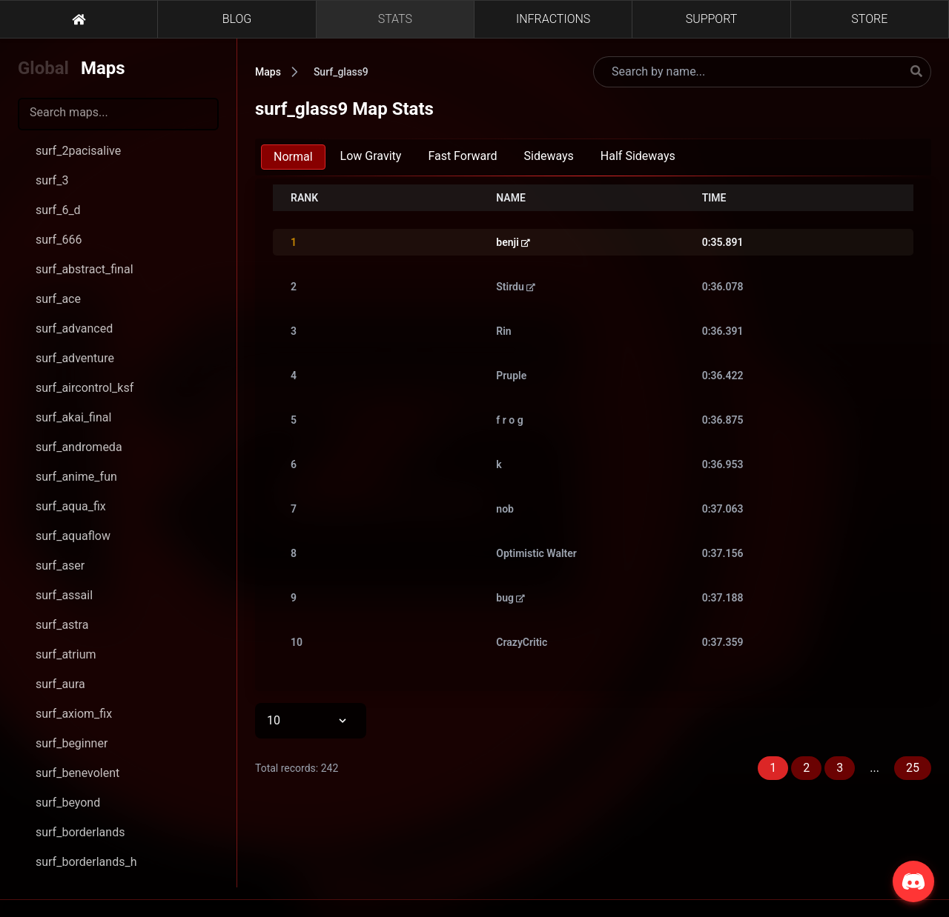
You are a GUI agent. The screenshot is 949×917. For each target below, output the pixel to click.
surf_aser (60, 565)
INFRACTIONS (553, 19)
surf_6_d (58, 210)
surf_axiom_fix (74, 714)
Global (43, 68)
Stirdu (515, 287)
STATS (395, 19)
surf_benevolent (77, 773)
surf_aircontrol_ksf (84, 388)
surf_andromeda (79, 447)
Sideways (549, 156)
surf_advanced (74, 328)
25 (912, 768)
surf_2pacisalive (78, 151)
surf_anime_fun (76, 477)
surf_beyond (68, 803)
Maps (103, 68)
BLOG (237, 19)
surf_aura (60, 684)
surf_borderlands (80, 832)
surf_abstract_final (84, 269)
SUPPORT (712, 19)
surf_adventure (75, 358)
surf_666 (59, 240)
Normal (293, 157)
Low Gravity (371, 156)
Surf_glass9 (341, 72)
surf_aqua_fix (71, 506)
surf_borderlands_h (86, 862)
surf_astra (62, 625)
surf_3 (52, 180)
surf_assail (64, 595)
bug (510, 598)
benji (513, 242)
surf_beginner (72, 743)
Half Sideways (638, 156)
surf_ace (58, 299)
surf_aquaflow (73, 536)
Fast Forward (462, 156)
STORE (869, 19)
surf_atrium (66, 654)
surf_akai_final (73, 417)
